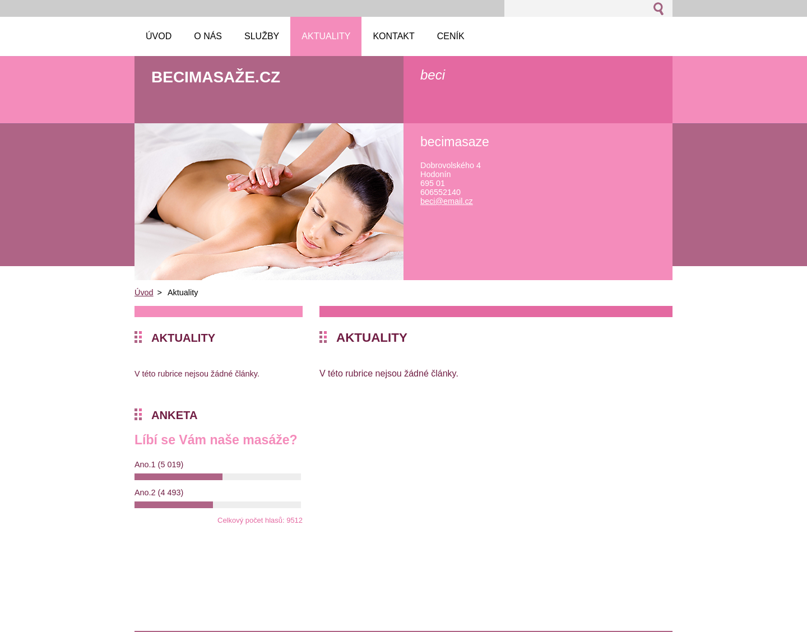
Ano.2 (158, 492)
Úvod (144, 292)
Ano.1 (158, 464)
